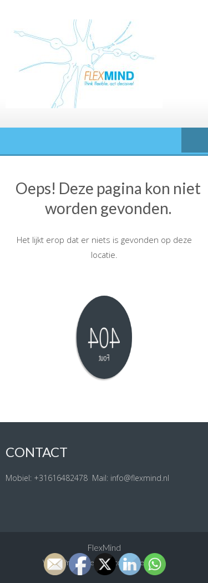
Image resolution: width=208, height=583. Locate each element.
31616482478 (63, 478)
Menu (194, 141)
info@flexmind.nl (139, 478)
